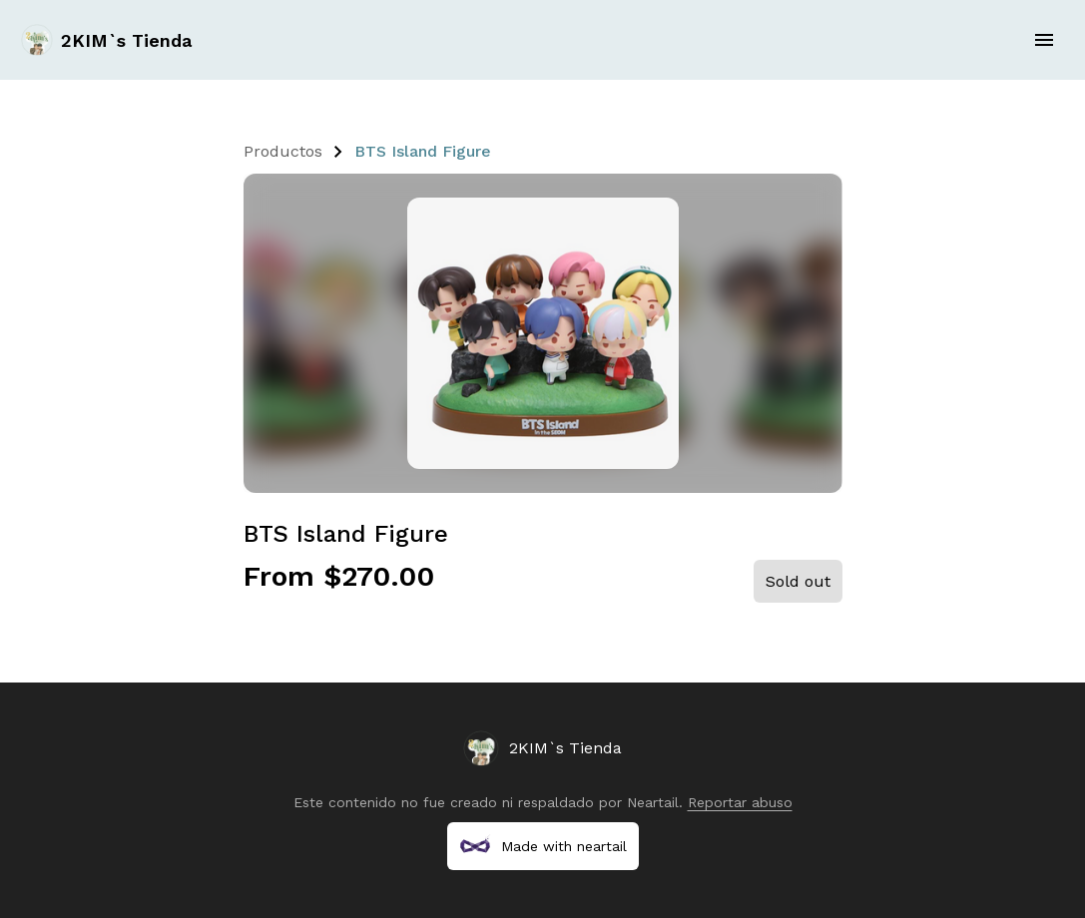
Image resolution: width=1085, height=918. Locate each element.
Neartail (653, 802)
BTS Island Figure (422, 151)
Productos (283, 151)
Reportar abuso (740, 802)
